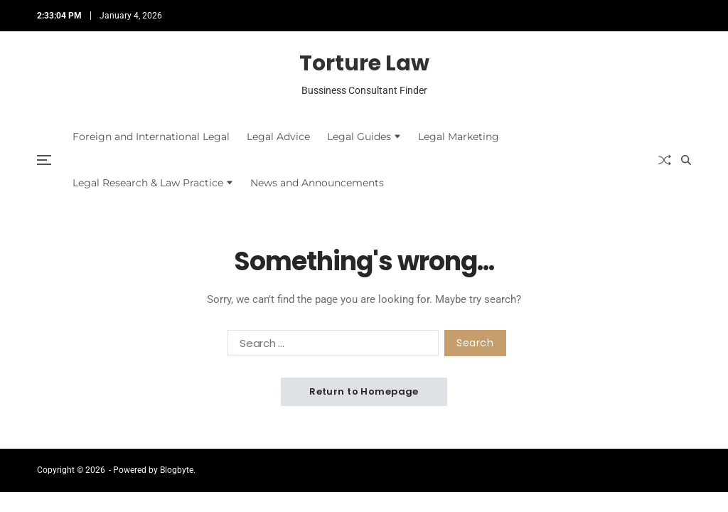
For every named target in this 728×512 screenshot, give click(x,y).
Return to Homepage (364, 391)
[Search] (686, 160)
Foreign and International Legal (151, 136)
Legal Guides (364, 136)
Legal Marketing (458, 136)
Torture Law (364, 63)
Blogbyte (176, 470)
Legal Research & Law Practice (153, 182)
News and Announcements (317, 182)
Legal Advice (278, 136)
